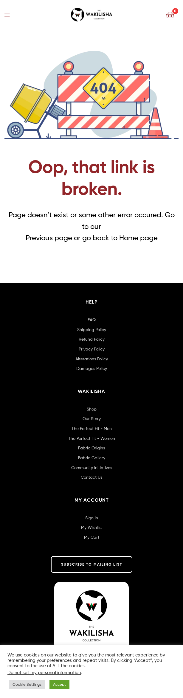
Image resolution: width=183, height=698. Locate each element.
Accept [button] (59, 684)
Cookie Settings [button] (27, 684)
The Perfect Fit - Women (91, 438)
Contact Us (91, 477)
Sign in (91, 517)
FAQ (92, 319)
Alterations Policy (91, 358)
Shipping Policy (91, 329)
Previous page (49, 237)
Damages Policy (91, 368)
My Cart (91, 537)
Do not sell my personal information (44, 672)
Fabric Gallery (91, 457)
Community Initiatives (91, 467)
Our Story (92, 418)
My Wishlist (91, 527)
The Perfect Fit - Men (92, 428)
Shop (92, 408)
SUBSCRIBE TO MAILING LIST (91, 564)
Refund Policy (92, 339)
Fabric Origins (91, 447)
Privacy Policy (92, 348)
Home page (138, 237)
